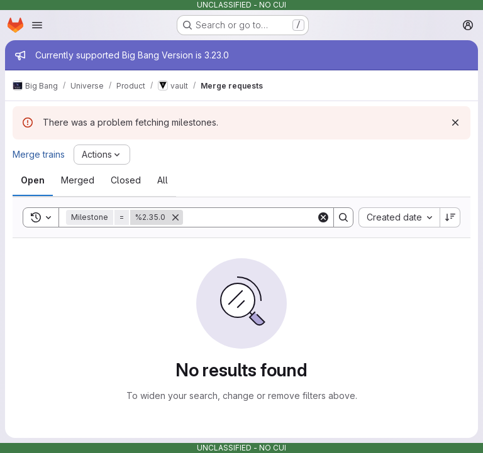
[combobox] (399, 217)
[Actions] (102, 155)
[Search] (261, 217)
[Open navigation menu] (37, 25)
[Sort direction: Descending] (450, 217)
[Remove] (175, 217)
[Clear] (323, 217)
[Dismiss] (455, 122)
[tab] (33, 180)
